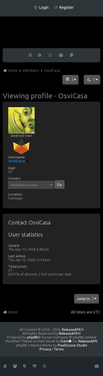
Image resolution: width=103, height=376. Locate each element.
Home (10, 312)
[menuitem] (41, 7)
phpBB (32, 337)
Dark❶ (66, 341)
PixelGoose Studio (72, 345)
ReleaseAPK (71, 329)
